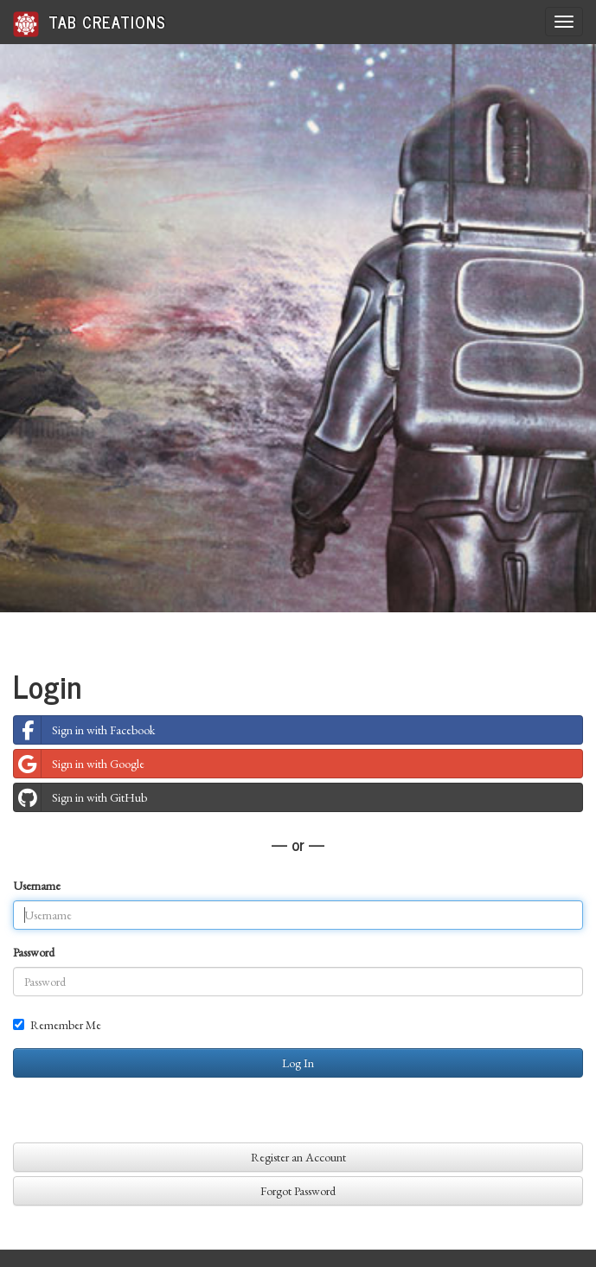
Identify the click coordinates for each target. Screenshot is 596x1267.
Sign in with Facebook (84, 730)
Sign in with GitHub (80, 797)
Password (33, 952)
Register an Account (298, 1157)
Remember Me (57, 1025)
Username (37, 885)
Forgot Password (298, 1191)
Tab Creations (89, 23)
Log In (298, 1063)
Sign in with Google (79, 763)
